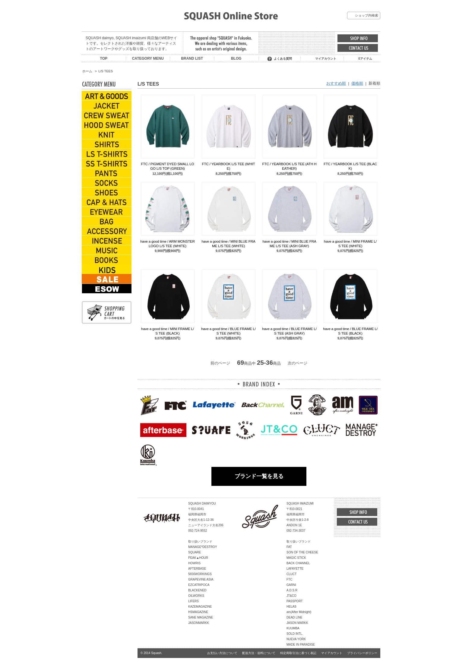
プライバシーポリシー (362, 653)
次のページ (297, 363)
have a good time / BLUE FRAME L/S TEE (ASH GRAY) (289, 331)
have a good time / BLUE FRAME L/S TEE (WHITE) (228, 331)
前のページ (220, 363)
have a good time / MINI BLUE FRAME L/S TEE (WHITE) (228, 243)
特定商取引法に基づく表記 (298, 653)
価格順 (357, 83)
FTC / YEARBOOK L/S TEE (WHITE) (228, 166)
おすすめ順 (336, 83)
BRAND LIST (192, 58)
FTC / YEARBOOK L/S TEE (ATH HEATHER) (289, 166)
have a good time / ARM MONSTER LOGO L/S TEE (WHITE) (167, 243)
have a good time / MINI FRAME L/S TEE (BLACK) (167, 331)
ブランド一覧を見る (259, 476)
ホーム (87, 71)
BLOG (236, 58)
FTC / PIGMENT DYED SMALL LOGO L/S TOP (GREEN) (167, 166)
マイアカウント (325, 58)
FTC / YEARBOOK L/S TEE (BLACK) (350, 166)
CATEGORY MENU (148, 58)
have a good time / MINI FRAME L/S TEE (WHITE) (350, 243)
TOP (103, 58)
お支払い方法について (222, 653)
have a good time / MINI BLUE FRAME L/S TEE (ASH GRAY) (289, 243)
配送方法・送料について (258, 653)
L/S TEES (105, 71)
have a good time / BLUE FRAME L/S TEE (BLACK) (350, 331)
